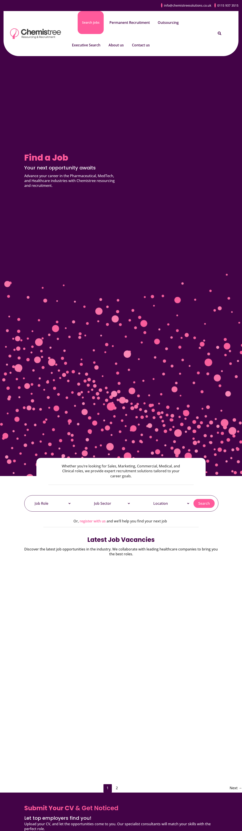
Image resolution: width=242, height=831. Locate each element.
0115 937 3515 (227, 5)
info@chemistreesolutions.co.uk (187, 5)
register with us (93, 521)
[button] (220, 33)
